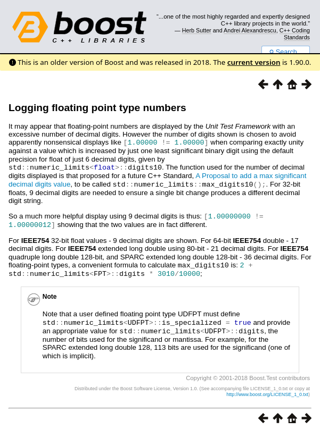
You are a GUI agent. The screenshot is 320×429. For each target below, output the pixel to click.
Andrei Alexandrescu (250, 30)
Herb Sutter (196, 30)
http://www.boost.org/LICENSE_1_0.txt (267, 389)
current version (254, 62)
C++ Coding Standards (295, 33)
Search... (285, 52)
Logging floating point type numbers (97, 107)
